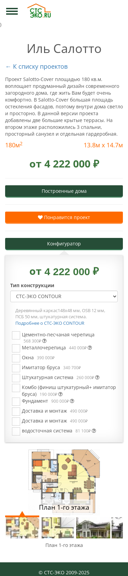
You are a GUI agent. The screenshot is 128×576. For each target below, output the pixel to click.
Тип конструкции (32, 285)
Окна (38, 357)
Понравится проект (64, 217)
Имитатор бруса (51, 367)
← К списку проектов (36, 66)
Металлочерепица (57, 347)
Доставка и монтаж (55, 410)
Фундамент (48, 401)
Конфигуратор (64, 243)
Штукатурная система (60, 377)
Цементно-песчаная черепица (58, 337)
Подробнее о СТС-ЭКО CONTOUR (49, 323)
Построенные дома (64, 191)
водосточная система (59, 430)
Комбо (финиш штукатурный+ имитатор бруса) (69, 390)
